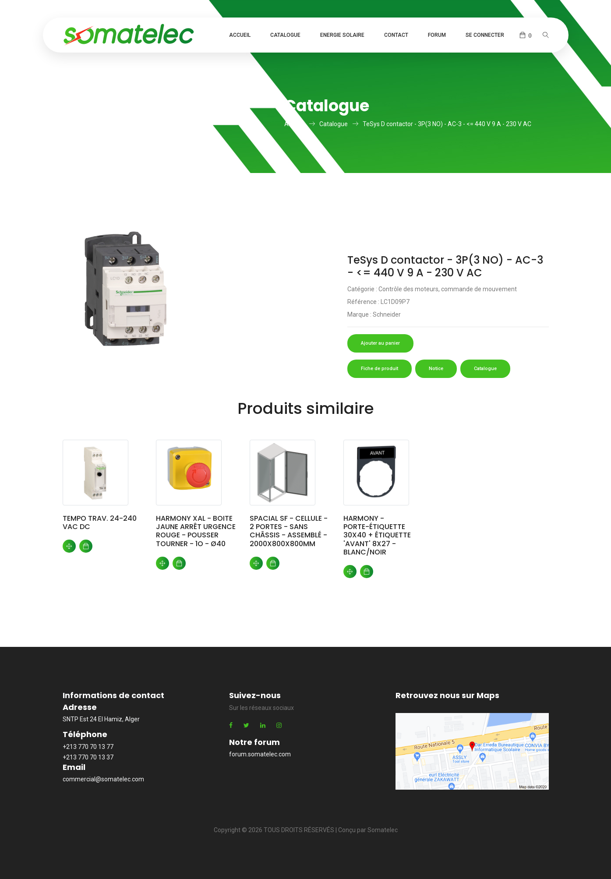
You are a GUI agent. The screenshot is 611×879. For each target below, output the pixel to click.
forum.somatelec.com (260, 754)
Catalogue (285, 35)
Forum (437, 35)
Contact (396, 35)
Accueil (240, 35)
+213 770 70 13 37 (88, 757)
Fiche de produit (379, 368)
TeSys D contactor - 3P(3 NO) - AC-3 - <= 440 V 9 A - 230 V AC (447, 123)
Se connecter (485, 35)
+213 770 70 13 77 (88, 746)
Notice (436, 368)
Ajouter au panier (380, 343)
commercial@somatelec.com (103, 779)
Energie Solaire (342, 35)
